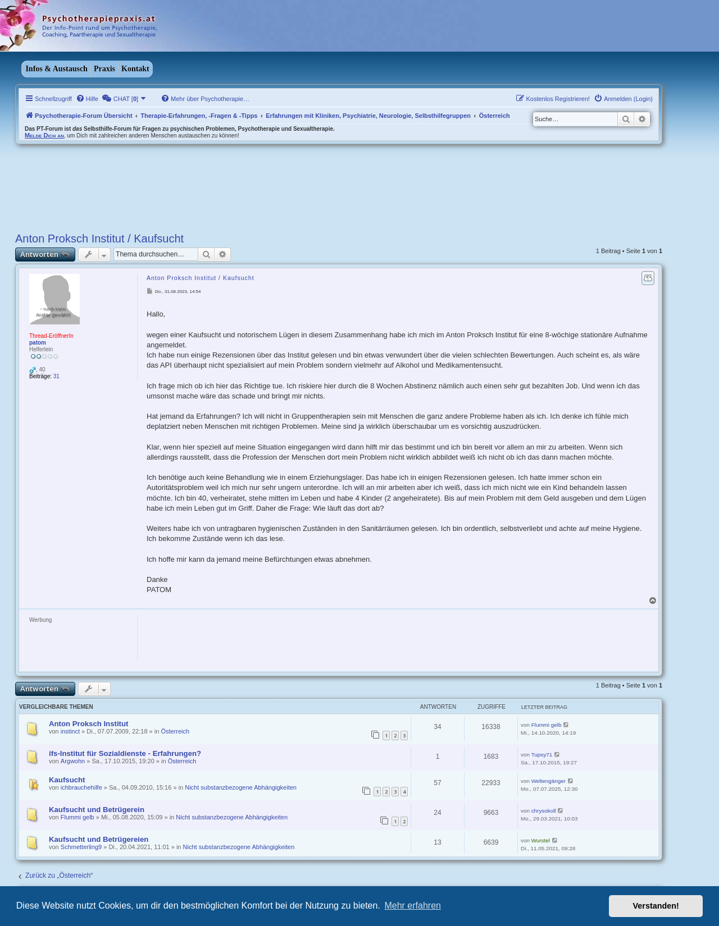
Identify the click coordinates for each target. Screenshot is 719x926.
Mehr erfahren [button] (412, 905)
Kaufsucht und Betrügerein (96, 809)
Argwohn (73, 761)
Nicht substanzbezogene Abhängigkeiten (241, 787)
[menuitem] (87, 99)
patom (37, 343)
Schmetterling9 (81, 847)
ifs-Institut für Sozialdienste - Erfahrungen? (125, 753)
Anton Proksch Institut (88, 723)
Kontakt (135, 69)
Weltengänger (548, 781)
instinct (70, 731)
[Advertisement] (343, 640)
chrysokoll (543, 811)
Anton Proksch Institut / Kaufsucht (99, 238)
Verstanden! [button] (656, 905)
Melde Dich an (44, 135)
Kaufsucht (67, 780)
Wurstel (540, 840)
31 (56, 376)
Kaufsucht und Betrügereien (98, 839)
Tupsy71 (542, 754)
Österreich (175, 731)
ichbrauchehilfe (81, 787)
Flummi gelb (546, 725)
